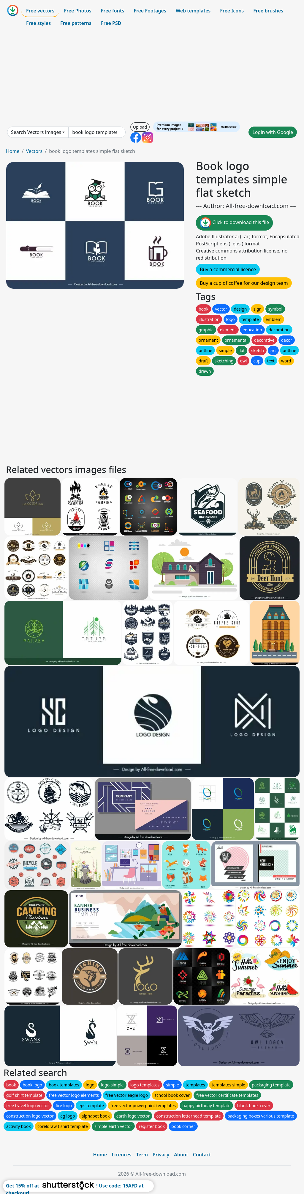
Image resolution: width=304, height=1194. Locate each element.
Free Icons (232, 10)
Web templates (193, 10)
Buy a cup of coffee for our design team (244, 283)
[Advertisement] (152, 75)
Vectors (34, 151)
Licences (121, 1154)
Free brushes (268, 10)
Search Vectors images (36, 132)
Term (142, 1154)
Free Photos (77, 10)
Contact (202, 1154)
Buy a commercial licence (228, 269)
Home (13, 151)
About (181, 1154)
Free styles (38, 23)
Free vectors (40, 10)
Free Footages (150, 10)
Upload (140, 127)
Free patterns (75, 23)
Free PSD (111, 23)
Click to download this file (234, 222)
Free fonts (112, 10)
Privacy (161, 1154)
